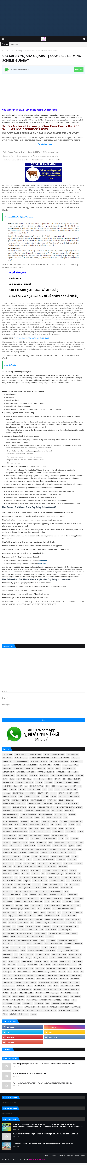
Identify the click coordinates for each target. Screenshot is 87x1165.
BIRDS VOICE (21, 781)
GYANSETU (61, 851)
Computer (6, 795)
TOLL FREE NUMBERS (26, 995)
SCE (14, 967)
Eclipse (59, 813)
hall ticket (44, 855)
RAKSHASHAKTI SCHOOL (36, 953)
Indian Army (63, 869)
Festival (54, 823)
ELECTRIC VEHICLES (26, 820)
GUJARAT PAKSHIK (29, 848)
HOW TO (26, 866)
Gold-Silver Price (35, 837)
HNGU (29, 862)
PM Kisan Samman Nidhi (24, 936)
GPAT (21, 841)
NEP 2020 (47, 911)
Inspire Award (35, 873)
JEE (62, 876)
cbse (15, 788)
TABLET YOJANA (40, 988)
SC (9, 967)
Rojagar (28, 960)
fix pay (25, 827)
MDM (66, 894)
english (37, 820)
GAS (36, 830)
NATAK (5, 911)
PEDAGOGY (46, 929)
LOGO (45, 887)
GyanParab (52, 851)
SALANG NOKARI (27, 964)
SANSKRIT (54, 964)
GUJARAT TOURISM (44, 848)
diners (77, 1158)
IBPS (65, 866)
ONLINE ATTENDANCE (52, 918)
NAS (78, 908)
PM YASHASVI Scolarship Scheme (59, 936)
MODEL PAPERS (77, 901)
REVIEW (78, 957)
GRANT (24, 844)
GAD (16, 830)
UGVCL (76, 995)
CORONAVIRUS (30, 795)
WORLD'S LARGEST (65, 1013)
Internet (64, 873)
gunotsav (6, 851)
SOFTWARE (26, 974)
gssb (81, 844)
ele (65, 816)
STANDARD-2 (7, 981)
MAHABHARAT (74, 887)
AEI (51, 764)
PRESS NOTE (38, 946)
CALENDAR (29, 785)
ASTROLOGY (61, 774)
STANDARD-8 (75, 981)
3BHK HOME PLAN (58, 757)
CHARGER (13, 792)
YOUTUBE (13, 1016)
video (73, 1002)
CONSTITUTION (18, 795)
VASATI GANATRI (45, 1002)
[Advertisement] (43, 18)
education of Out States (28, 816)
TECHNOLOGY (52, 992)
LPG (60, 887)
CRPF (76, 795)
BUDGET (77, 781)
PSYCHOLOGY (15, 950)
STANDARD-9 (7, 985)
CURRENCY (28, 799)
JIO (79, 876)
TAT (77, 988)
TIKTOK (5, 995)
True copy (55, 995)
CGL (80, 788)
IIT (15, 869)
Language (27, 883)
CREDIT (61, 795)
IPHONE (16, 876)
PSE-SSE (5, 950)
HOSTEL (18, 866)
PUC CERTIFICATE (33, 950)
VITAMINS (45, 1009)
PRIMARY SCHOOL (56, 946)
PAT (14, 929)
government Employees (59, 837)
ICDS (70, 866)
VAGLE (66, 999)
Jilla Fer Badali (70, 876)
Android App (73, 767)
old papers (22, 918)
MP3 (53, 904)
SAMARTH (38, 964)
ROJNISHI (52, 960)
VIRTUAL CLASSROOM (32, 1009)
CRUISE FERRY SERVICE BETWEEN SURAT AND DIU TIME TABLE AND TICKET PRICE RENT (43, 1146)
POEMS (20, 939)
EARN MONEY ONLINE (42, 813)
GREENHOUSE (41, 844)
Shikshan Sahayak (75, 971)
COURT (40, 795)
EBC (53, 813)
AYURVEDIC (33, 778)
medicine (33, 897)
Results (71, 957)
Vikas (47, 1006)
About (54, 1158)
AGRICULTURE (16, 767)
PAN (4, 925)
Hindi (67, 858)
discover (70, 1158)
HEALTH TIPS (7, 858)
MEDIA (25, 897)
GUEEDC (18, 848)
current (36, 799)
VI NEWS (66, 1002)
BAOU (12, 781)
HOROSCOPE (72, 862)
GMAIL (25, 837)
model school (7, 904)
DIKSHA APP (48, 806)
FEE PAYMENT (35, 823)
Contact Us (61, 1158)
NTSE (72, 915)
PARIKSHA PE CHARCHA (59, 925)
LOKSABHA (53, 887)
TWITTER (68, 995)
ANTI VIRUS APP (18, 771)
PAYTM (38, 929)
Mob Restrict (58, 901)
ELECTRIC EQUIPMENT (10, 820)
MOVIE (47, 904)
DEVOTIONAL (52, 802)
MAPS (14, 890)
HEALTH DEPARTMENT (68, 855)
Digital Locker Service (34, 806)
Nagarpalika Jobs (36, 908)
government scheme (10, 841)
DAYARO (6, 802)
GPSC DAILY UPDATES (49, 841)
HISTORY (74, 858)
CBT (20, 788)
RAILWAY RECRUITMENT (10, 953)
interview (73, 873)
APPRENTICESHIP (8, 774)
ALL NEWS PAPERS (45, 767)
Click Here (42, 566)
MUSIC (77, 904)
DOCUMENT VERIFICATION (46, 809)
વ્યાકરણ (33, 1016)
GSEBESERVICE (59, 844)
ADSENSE (44, 764)
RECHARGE (39, 957)
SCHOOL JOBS (32, 967)
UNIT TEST (6, 999)
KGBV (50, 880)
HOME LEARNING (48, 862)
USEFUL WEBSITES (55, 999)
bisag (29, 781)
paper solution (23, 925)
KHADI (57, 880)
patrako (20, 929)
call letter (39, 785)
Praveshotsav (19, 946)
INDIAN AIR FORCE (50, 869)
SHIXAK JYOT (7, 974)
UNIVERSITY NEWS (18, 999)
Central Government (63, 788)
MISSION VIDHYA (46, 901)
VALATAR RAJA (75, 999)
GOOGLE (46, 837)
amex (83, 1158)
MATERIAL (18, 894)
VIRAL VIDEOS (18, 1009)
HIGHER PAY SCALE (57, 858)
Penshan (55, 929)
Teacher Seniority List (24, 992)
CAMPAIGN (58, 785)
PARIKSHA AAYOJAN (42, 925)
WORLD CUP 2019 (50, 1013)
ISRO (33, 876)
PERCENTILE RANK (66, 929)
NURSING (79, 915)
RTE (73, 960)
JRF (21, 880)
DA (60, 799)
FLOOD (58, 827)
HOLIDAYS (37, 862)
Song (47, 974)
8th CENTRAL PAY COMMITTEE (39, 760)
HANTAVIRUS (54, 855)
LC (46, 883)
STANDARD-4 (30, 981)
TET (60, 992)
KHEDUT (65, 880)
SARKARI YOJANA (65, 964)
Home (4, 51)
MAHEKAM (6, 890)
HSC (39, 866)
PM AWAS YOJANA (65, 932)
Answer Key (7, 771)
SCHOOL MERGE (45, 967)
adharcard (75, 760)
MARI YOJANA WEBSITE (26, 890)
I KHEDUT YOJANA (55, 866)
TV (61, 995)
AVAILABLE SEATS (8, 778)
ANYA (16, 338)
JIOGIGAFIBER (7, 880)
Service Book (40, 971)
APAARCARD (41, 771)
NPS (59, 915)
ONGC (40, 918)
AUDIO (75, 774)
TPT (47, 995)
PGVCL (31, 932)
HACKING (23, 855)
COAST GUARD (72, 792)
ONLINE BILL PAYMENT (69, 918)
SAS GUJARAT (77, 964)
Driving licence (17, 813)
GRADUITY (6, 844)
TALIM (56, 988)
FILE (65, 823)
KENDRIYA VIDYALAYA (39, 880)
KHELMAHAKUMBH (9, 883)
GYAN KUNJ (15, 851)
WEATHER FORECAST (17, 1013)
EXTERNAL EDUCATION (10, 823)
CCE (53, 788)
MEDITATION (43, 897)
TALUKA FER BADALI (67, 988)
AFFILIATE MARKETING (61, 764)
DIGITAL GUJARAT (9, 806)
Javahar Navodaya (53, 876)
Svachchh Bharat (8, 988)
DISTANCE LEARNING (19, 809)
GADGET (23, 830)
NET (54, 911)
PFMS (24, 932)
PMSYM (13, 939)
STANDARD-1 (40, 978)
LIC (68, 883)
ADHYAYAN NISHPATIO (21, 764)
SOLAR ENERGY (38, 974)
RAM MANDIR (50, 953)
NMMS (36, 915)
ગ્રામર (26, 1016)
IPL (23, 876)
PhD (41, 932)
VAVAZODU (57, 1002)
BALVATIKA (79, 778)
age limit (6, 767)
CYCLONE (45, 799)
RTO (4, 964)
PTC (24, 950)
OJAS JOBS (12, 918)
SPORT (76, 974)
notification (51, 915)
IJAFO (20, 869)
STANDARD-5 (41, 981)
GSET (68, 844)
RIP (22, 960)
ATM (69, 774)
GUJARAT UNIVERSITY (59, 848)
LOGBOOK (36, 887)
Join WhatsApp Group (43, 144)
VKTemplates (14, 1162)
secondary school (9, 971)
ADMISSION (34, 764)
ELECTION (72, 816)
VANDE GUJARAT (32, 1002)
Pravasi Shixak (7, 946)
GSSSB (5, 848)
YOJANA (28, 338)
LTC (66, 887)
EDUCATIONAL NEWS (45, 816)
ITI (38, 876)
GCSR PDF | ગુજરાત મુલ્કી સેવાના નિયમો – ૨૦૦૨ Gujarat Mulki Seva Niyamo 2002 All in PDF (44, 1066)
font (65, 827)
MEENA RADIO (54, 897)
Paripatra (72, 925)
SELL (31, 971)
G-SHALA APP (7, 830)
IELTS (5, 869)
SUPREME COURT (66, 985)
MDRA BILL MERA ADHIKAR (11, 897)
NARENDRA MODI (68, 908)
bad (52, 778)
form (78, 827)
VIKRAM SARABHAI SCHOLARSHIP (62, 1006)
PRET (46, 946)
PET (76, 929)
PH (36, 932)
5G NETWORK (7, 760)
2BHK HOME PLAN (35, 757)
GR (67, 841)
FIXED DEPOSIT (35, 827)
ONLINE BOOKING (9, 922)
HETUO (34, 858)
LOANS (17, 887)
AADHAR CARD (64, 760)
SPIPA (69, 974)
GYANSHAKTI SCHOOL (10, 855)
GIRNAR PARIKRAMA (9, 837)
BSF (64, 781)
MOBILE (67, 901)
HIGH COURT (44, 858)
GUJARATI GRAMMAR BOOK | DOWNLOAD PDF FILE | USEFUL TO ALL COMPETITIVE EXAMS (45, 1136)
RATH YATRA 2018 (72, 953)
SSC (9, 978)
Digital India (21, 806)
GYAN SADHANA (27, 851)
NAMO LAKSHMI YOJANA (52, 908)
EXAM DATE (57, 820)
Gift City (80, 834)
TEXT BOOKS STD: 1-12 (72, 992)
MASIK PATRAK (53, 890)
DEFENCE (25, 802)
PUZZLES (44, 950)
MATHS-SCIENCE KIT (41, 894)
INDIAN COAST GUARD (10, 873)
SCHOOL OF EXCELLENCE (61, 967)
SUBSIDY (33, 985)
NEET (39, 911)
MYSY (26, 908)
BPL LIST (57, 781)
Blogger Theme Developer (37, 1162)
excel (65, 820)
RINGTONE (15, 960)
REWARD (6, 960)
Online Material (23, 922)
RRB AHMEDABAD (64, 960)
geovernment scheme (20, 834)
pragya (42, 943)
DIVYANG (32, 809)
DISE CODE (6, 809)
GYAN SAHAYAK (41, 851)
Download (43, 563)
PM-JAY (74, 936)
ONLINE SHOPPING (36, 922)
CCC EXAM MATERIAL (36, 788)
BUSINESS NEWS (8, 785)
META (5, 901)
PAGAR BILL (76, 922)
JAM (43, 876)
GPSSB (61, 841)
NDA (33, 911)
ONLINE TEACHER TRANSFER (54, 922)
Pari (32, 925)
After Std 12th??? (76, 764)
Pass (79, 925)
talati (9, 51)
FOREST (71, 827)
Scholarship (21, 967)
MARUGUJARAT (41, 890)
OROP (68, 922)
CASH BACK (7, 788)
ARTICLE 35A (21, 774)
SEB (80, 967)
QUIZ (60, 950)
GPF (27, 841)
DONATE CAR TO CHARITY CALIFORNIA (69, 809)
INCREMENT (38, 869)
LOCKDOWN (26, 887)
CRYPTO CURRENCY (9, 799)
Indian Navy (24, 873)
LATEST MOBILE (38, 883)
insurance (56, 873)
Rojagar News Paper (40, 960)
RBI (16, 957)
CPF (46, 795)
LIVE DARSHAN (76, 883)
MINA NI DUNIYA (33, 901)
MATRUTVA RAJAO (56, 894)
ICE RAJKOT (78, 866)
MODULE (18, 904)
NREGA (65, 915)
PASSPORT (6, 929)
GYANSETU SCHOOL (74, 851)
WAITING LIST (64, 1009)
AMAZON (57, 767)
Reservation (56, 957)
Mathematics (28, 894)
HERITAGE (26, 858)
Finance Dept (7, 827)
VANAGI (5, 1002)
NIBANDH (28, 915)
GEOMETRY (6, 834)
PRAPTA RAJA (51, 943)
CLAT (44, 792)
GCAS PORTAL (51, 830)
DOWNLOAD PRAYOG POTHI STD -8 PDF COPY (29, 1076)
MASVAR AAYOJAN (66, 890)
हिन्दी (20, 1016)
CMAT (57, 792)
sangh (46, 964)
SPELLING (62, 974)
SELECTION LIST (22, 971)
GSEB (50, 844)
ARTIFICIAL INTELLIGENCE (46, 774)
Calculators (19, 785)
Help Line (17, 858)
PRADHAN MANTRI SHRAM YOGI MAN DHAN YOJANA (20, 943)
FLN (52, 827)
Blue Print (42, 781)
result (64, 957)
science (73, 967)
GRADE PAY (74, 841)
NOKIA (43, 915)
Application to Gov (69, 771)
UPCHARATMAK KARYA (34, 999)
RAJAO (23, 953)
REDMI (47, 957)
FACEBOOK (24, 823)
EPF (43, 820)
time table (14, 995)
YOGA (5, 1016)
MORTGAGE (38, 904)
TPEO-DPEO (40, 995)
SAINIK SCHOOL (14, 964)
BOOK (50, 781)
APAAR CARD (30, 771)
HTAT (45, 866)
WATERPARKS (76, 1009)
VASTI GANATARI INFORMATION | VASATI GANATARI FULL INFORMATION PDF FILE (42, 1085)
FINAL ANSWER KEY (75, 823)
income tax (28, 869)
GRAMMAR (16, 844)
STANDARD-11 (64, 978)
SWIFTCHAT (20, 988)
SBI (4, 967)
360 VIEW (47, 757)
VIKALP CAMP (39, 1006)
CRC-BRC (53, 795)
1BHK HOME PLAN (21, 757)
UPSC (45, 999)
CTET (20, 799)
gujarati (71, 848)
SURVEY (76, 985)
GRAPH (32, 844)
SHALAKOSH (51, 971)
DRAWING (6, 813)
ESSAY (49, 820)
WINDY (39, 1013)
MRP (58, 904)
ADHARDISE (7, 764)
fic (61, 823)
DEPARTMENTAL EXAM (38, 802)
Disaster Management (71, 806)
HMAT (22, 862)
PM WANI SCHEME (40, 936)
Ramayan (61, 953)
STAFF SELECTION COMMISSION (23, 978)
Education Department (10, 816)
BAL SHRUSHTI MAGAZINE (65, 778)
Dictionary (69, 802)
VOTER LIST (53, 1009)
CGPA (5, 792)
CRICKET (69, 795)
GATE (42, 830)
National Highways (17, 911)
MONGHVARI (28, 904)
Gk (20, 837)
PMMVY (5, 939)
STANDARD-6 (52, 981)
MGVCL (12, 901)
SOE (19, 974)
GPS (32, 841)
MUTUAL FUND (8, 908)
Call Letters (48, 785)
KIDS (19, 883)
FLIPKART (45, 827)
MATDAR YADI (7, 894)
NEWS (14, 915)
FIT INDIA (17, 827)
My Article (19, 908)
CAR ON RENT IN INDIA (72, 785)
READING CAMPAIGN (26, 957)
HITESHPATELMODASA (10, 862)
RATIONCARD (7, 957)
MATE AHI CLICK (38, 338)
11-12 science (7, 757)
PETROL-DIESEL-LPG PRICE (11, 932)
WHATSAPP (30, 1013)
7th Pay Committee (21, 760)
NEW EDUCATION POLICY (66, 911)
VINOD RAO (7, 1009)
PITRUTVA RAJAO (51, 932)
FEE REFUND (46, 823)
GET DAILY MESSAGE (36, 834)
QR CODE (53, 950)
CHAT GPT (22, 792)
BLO (35, 781)
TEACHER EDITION (9, 992)
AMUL (65, 767)
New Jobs (6, 915)
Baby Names (44, 778)
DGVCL (61, 802)
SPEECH (53, 974)
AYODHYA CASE (22, 778)
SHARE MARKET (62, 971)
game (30, 830)
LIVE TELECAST (7, 887)
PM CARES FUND (8, 936)
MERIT (63, 897)
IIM (10, 869)
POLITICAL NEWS (37, 939)
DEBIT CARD (15, 802)
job (16, 880)
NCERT (27, 911)
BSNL (69, 781)
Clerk (50, 792)
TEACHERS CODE (39, 992)
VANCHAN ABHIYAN (17, 1002)
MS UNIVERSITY (67, 904)
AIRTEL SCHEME (32, 767)
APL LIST (50, 771)
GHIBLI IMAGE (70, 834)
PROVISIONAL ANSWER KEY (73, 946)
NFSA (20, 915)
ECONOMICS (69, 813)
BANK (5, 781)
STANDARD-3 (19, 981)
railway (67, 950)
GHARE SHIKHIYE (58, 834)
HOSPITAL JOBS (8, 866)
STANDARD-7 (63, 981)
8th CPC (54, 760)
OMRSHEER (31, 918)
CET (74, 788)
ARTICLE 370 (31, 774)
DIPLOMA (58, 806)
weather (6, 1013)
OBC (4, 918)
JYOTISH (26, 880)
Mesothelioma (72, 897)
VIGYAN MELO (27, 1006)
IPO (28, 876)
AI (24, 767)
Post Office (49, 939)
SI (14, 974)
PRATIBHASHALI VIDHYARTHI (67, 943)
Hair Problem (33, 855)
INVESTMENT (7, 876)
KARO (47, 338)
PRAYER (29, 946)
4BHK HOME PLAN (72, 757)
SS (81, 974)
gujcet (79, 848)
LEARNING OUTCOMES (57, 883)
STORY (26, 985)
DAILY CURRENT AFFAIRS (71, 799)
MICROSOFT (21, 901)
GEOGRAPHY (70, 830)
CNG (63, 792)
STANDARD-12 (76, 978)
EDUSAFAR (58, 816)
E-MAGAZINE (29, 813)
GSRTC (74, 844)
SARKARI (22, 338)
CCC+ (47, 788)
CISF (38, 792)
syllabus (29, 988)
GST (11, 848)
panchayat (12, 925)
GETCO (48, 834)
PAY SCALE (29, 929)
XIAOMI (75, 1013)
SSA (4, 978)
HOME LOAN (61, 862)
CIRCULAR (31, 792)
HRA (33, 866)
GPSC (38, 841)
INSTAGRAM (46, 873)
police (27, 939)
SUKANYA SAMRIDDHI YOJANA (48, 985)
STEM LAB (18, 985)
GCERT (61, 830)
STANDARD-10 (52, 978)
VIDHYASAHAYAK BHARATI (11, 1006)
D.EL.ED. (53, 799)
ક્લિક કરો (78, 70)
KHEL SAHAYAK (75, 880)
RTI (78, 960)
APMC (58, 771)
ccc (26, 788)
